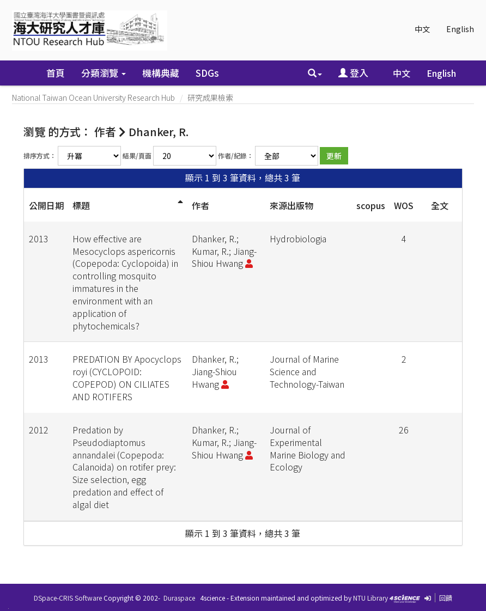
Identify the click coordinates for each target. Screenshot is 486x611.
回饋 (445, 597)
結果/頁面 (137, 155)
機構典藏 (160, 73)
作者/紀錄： (235, 155)
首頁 (55, 73)
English (460, 28)
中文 (422, 28)
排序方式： (39, 155)
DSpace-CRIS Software (68, 597)
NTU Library (370, 597)
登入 (353, 73)
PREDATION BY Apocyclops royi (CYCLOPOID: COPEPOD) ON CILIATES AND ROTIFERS (126, 377)
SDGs (207, 73)
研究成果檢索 (210, 97)
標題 (81, 205)
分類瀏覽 (103, 73)
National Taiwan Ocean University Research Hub (93, 97)
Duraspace (179, 597)
